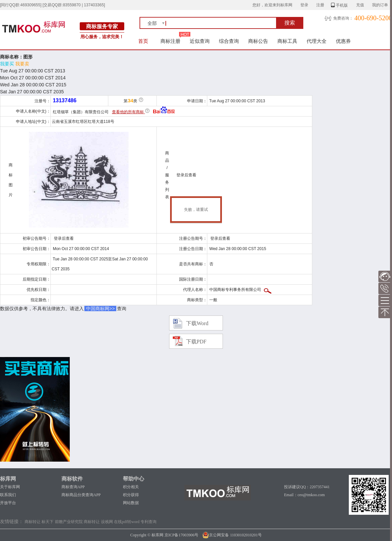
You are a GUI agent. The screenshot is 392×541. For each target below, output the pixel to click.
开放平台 (8, 502)
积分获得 (131, 495)
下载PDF (196, 341)
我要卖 (22, 63)
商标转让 (33, 521)
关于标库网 (10, 487)
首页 (143, 41)
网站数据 (131, 502)
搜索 (289, 23)
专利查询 (148, 521)
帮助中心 (133, 479)
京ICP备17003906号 (181, 535)
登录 (304, 5)
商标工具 (287, 41)
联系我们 (8, 495)
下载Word (197, 323)
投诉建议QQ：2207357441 (307, 487)
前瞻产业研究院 (69, 521)
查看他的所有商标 (128, 112)
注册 (320, 5)
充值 (360, 5)
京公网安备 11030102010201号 (232, 535)
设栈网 (107, 521)
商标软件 (72, 479)
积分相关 (131, 487)
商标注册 (170, 41)
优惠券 (343, 41)
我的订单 (380, 5)
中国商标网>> (100, 308)
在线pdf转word (127, 521)
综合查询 (229, 41)
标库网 (8, 479)
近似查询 (200, 41)
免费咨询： (343, 18)
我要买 (7, 63)
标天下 (47, 521)
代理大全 (317, 41)
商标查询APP (73, 487)
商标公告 (258, 41)
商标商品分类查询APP (81, 495)
